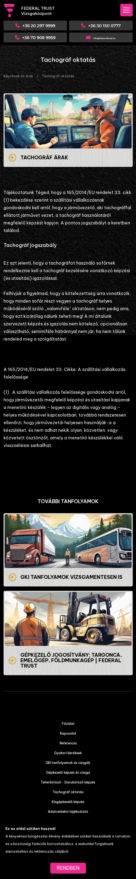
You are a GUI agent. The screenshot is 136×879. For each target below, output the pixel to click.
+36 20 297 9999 (38, 25)
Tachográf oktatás (58, 76)
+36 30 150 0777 (104, 25)
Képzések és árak (18, 76)
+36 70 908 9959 (38, 37)
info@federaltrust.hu (104, 38)
